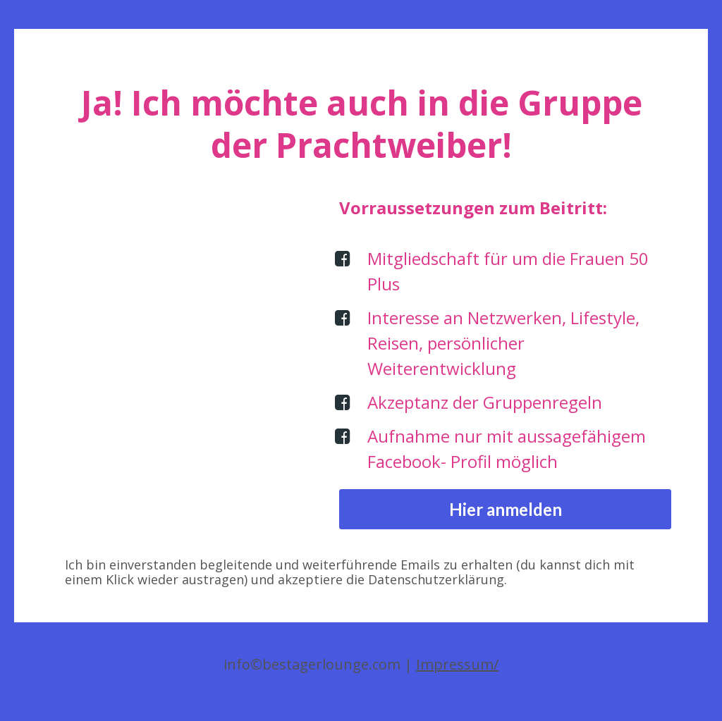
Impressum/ (457, 664)
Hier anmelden (505, 509)
